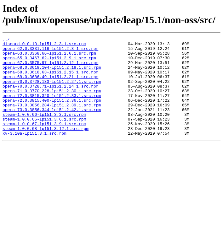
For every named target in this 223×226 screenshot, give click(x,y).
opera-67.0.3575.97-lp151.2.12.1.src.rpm (50, 68)
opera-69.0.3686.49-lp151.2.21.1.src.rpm (50, 85)
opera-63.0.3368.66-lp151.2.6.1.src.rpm (49, 57)
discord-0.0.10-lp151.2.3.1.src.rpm (44, 45)
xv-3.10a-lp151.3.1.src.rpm (34, 153)
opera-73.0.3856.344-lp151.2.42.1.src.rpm (52, 124)
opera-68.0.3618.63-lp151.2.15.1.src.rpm (50, 79)
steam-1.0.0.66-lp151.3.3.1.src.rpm (44, 130)
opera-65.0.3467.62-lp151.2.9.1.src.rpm (49, 62)
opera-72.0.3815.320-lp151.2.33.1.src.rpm (52, 107)
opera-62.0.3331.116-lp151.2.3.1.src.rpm (50, 51)
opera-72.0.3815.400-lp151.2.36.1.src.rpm (52, 113)
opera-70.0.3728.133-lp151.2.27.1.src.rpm (52, 91)
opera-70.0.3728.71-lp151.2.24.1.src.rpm (50, 96)
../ (6, 40)
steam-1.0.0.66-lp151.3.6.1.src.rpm (44, 136)
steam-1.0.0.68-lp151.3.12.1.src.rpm (46, 147)
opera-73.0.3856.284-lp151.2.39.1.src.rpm (52, 119)
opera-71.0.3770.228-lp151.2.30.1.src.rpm (52, 102)
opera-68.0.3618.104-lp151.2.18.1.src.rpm (52, 74)
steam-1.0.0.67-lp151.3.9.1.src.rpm (44, 141)
